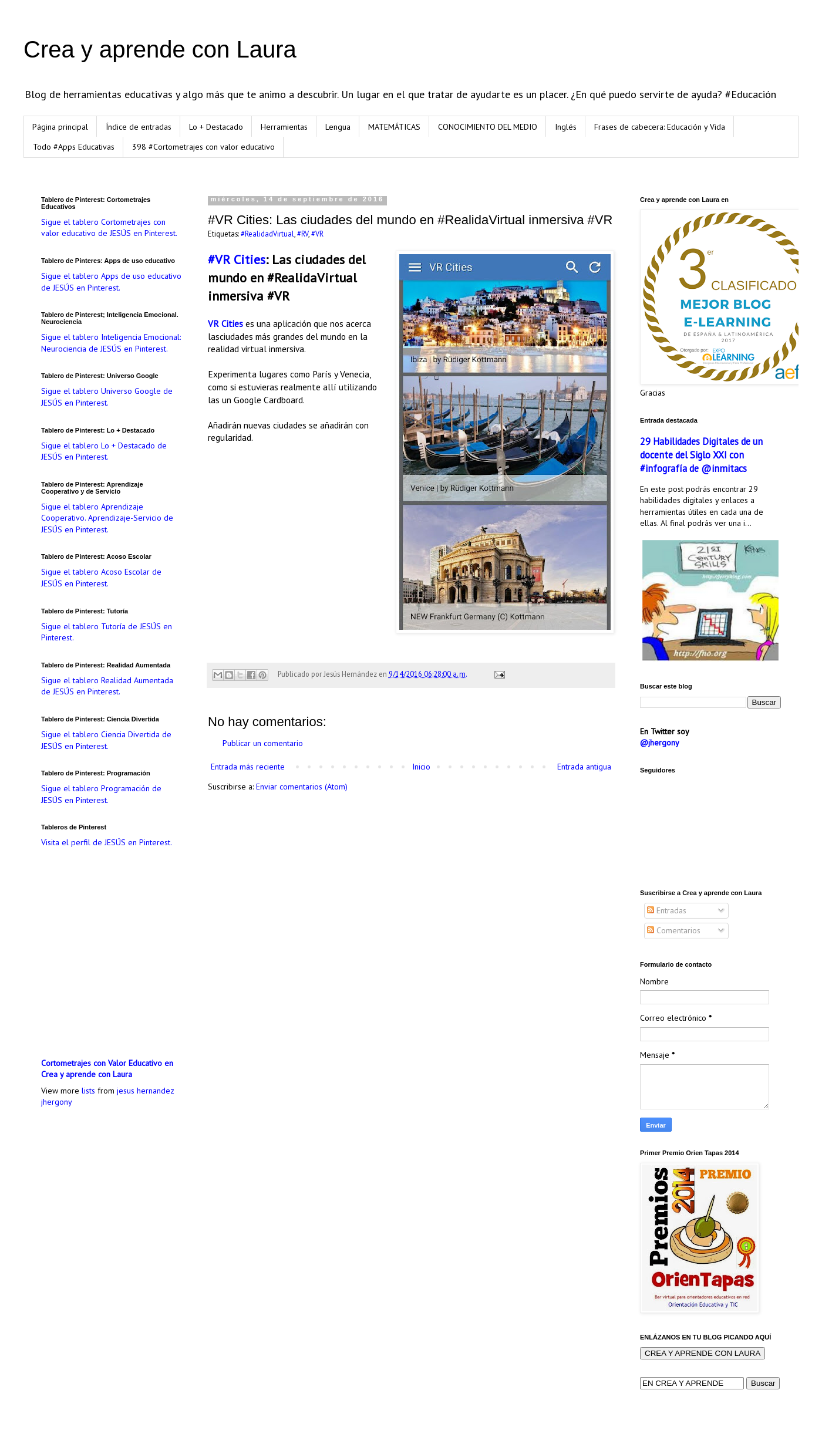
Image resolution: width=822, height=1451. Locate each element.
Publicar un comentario (263, 743)
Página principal (60, 127)
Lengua (338, 127)
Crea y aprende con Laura (160, 49)
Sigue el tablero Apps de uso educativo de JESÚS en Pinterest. (111, 282)
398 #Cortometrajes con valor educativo (203, 146)
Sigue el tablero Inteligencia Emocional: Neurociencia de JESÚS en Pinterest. (111, 343)
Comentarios (673, 930)
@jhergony (659, 742)
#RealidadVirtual (267, 233)
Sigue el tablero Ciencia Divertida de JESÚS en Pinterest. (106, 740)
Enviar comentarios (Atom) (302, 786)
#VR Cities (236, 259)
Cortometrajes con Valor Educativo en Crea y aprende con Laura (107, 1069)
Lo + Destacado (216, 127)
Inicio (421, 766)
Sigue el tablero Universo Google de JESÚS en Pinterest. (107, 397)
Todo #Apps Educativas (73, 146)
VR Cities (225, 323)
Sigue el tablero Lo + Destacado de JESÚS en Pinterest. (104, 451)
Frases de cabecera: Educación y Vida (659, 127)
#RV (302, 233)
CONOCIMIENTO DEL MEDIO (487, 127)
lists (88, 1090)
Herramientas (284, 127)
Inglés (566, 127)
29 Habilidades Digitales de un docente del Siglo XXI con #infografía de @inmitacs (701, 455)
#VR (317, 233)
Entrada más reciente (248, 766)
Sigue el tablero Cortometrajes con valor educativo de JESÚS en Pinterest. (109, 228)
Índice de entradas (138, 127)
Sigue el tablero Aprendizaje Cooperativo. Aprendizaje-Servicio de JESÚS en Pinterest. (107, 518)
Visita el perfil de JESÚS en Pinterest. (106, 842)
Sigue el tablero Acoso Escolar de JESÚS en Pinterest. (101, 577)
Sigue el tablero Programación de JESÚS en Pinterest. (101, 794)
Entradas (666, 910)
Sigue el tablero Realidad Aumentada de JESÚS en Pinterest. (107, 686)
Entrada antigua (584, 766)
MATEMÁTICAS (394, 127)
